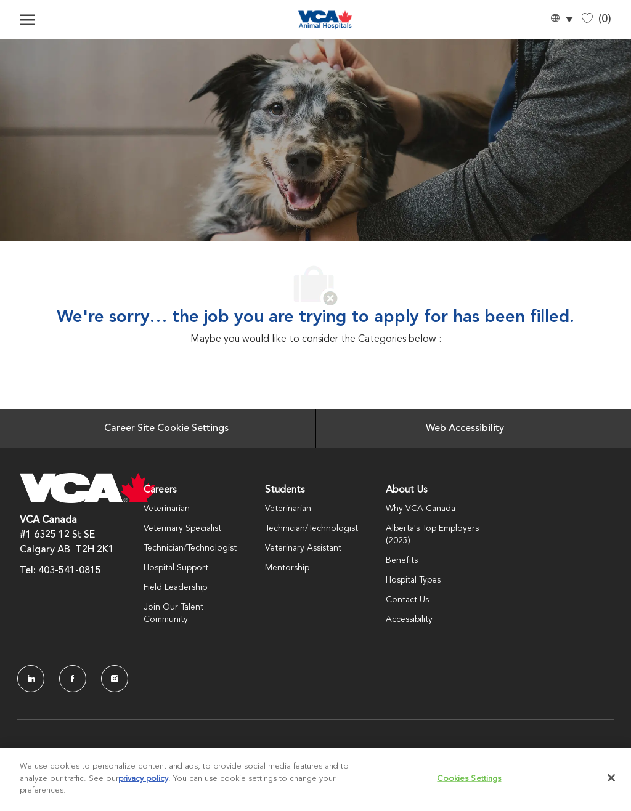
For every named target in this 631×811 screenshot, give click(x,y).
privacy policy (143, 779)
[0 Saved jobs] (596, 19)
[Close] (611, 777)
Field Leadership (175, 587)
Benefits (402, 560)
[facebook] (72, 678)
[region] (315, 779)
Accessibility (409, 619)
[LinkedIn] (30, 678)
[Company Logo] (324, 19)
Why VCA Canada (420, 508)
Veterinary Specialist (182, 528)
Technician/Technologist (190, 548)
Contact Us (407, 599)
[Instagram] (114, 678)
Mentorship (287, 567)
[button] (561, 20)
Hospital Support (176, 567)
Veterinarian (167, 508)
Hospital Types (413, 580)
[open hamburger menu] (27, 19)
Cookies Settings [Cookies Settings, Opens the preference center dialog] (469, 779)
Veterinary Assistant (303, 548)
